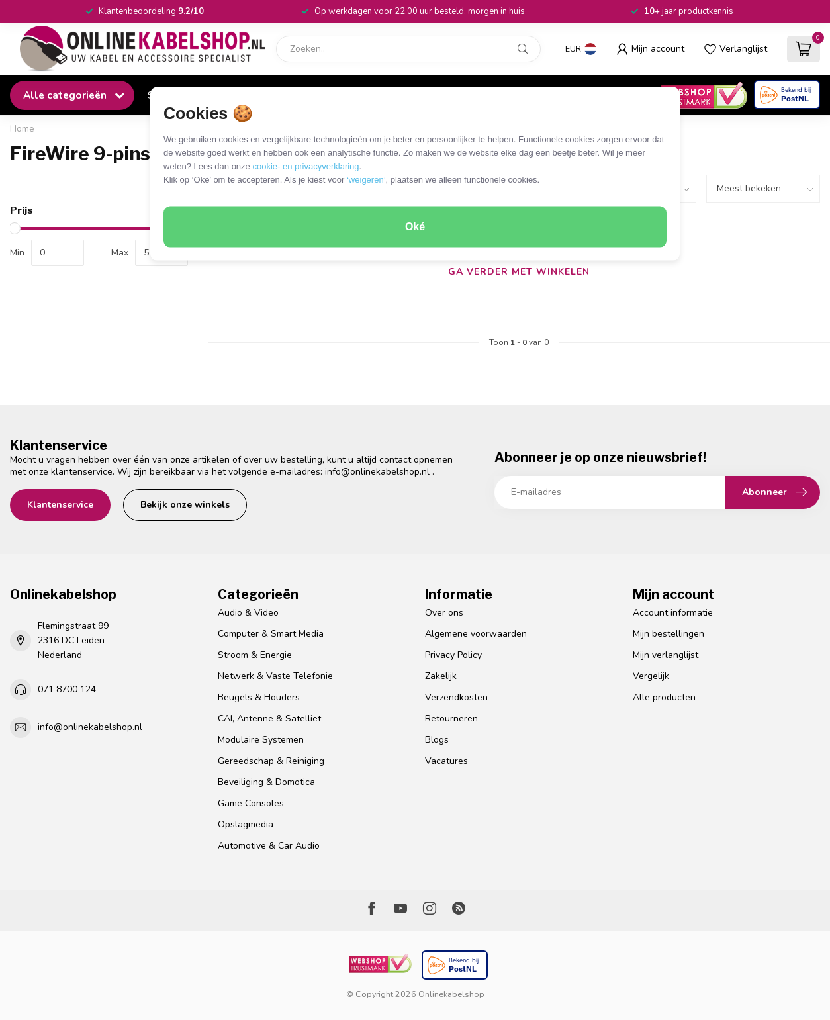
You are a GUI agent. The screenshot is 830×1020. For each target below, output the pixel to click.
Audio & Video (248, 612)
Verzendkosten (456, 697)
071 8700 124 (67, 689)
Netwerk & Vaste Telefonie (275, 676)
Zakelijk (441, 676)
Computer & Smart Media (271, 633)
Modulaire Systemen (261, 739)
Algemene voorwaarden (476, 633)
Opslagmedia (245, 824)
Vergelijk (651, 676)
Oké (415, 226)
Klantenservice (60, 504)
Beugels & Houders (259, 697)
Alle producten (664, 697)
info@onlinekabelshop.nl (377, 471)
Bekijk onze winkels (185, 504)
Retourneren (451, 718)
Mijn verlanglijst (665, 655)
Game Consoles (251, 803)
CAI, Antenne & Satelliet (269, 718)
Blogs (437, 739)
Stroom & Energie (255, 655)
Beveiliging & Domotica (266, 782)
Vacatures (446, 761)
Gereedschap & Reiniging (271, 761)
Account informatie (673, 612)
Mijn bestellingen (668, 633)
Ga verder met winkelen (519, 271)
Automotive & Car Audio (269, 845)
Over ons (444, 612)
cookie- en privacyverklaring (305, 166)
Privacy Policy (453, 655)
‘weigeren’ (366, 180)
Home (22, 129)
